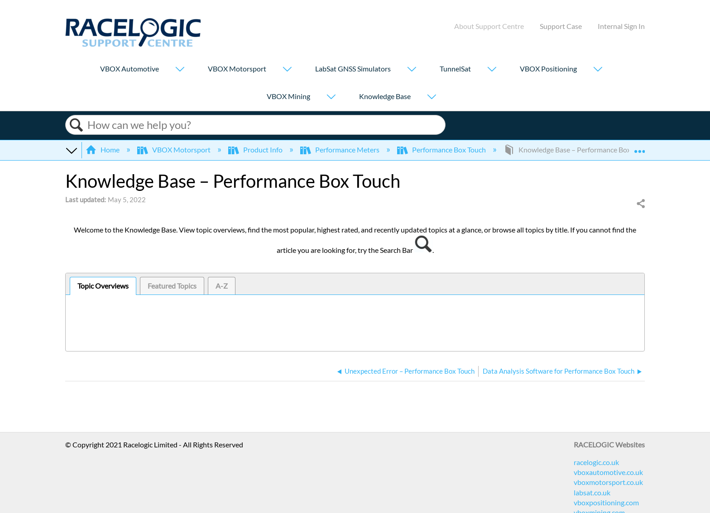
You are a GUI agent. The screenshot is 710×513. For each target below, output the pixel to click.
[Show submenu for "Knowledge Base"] (431, 97)
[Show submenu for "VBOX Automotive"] (179, 69)
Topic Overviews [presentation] (103, 285)
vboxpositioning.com (606, 502)
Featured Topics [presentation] (172, 285)
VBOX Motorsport (237, 68)
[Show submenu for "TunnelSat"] (491, 69)
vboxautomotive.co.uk (608, 472)
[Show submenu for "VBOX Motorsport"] (287, 69)
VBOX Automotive (129, 68)
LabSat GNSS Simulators (353, 68)
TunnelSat (455, 68)
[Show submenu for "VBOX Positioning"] (597, 69)
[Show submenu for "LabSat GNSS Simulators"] (411, 69)
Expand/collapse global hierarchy (71, 149)
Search (76, 125)
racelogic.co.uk (596, 462)
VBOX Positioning (548, 68)
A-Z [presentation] (222, 285)
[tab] (103, 286)
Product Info (256, 149)
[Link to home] (133, 44)
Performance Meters (340, 149)
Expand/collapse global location (639, 147)
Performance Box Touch (442, 149)
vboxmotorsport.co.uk (608, 482)
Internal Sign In (621, 26)
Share (640, 204)
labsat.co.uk (592, 492)
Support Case (561, 26)
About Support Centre (489, 26)
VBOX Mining (288, 96)
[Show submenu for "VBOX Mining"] (331, 97)
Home (103, 149)
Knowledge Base (385, 96)
